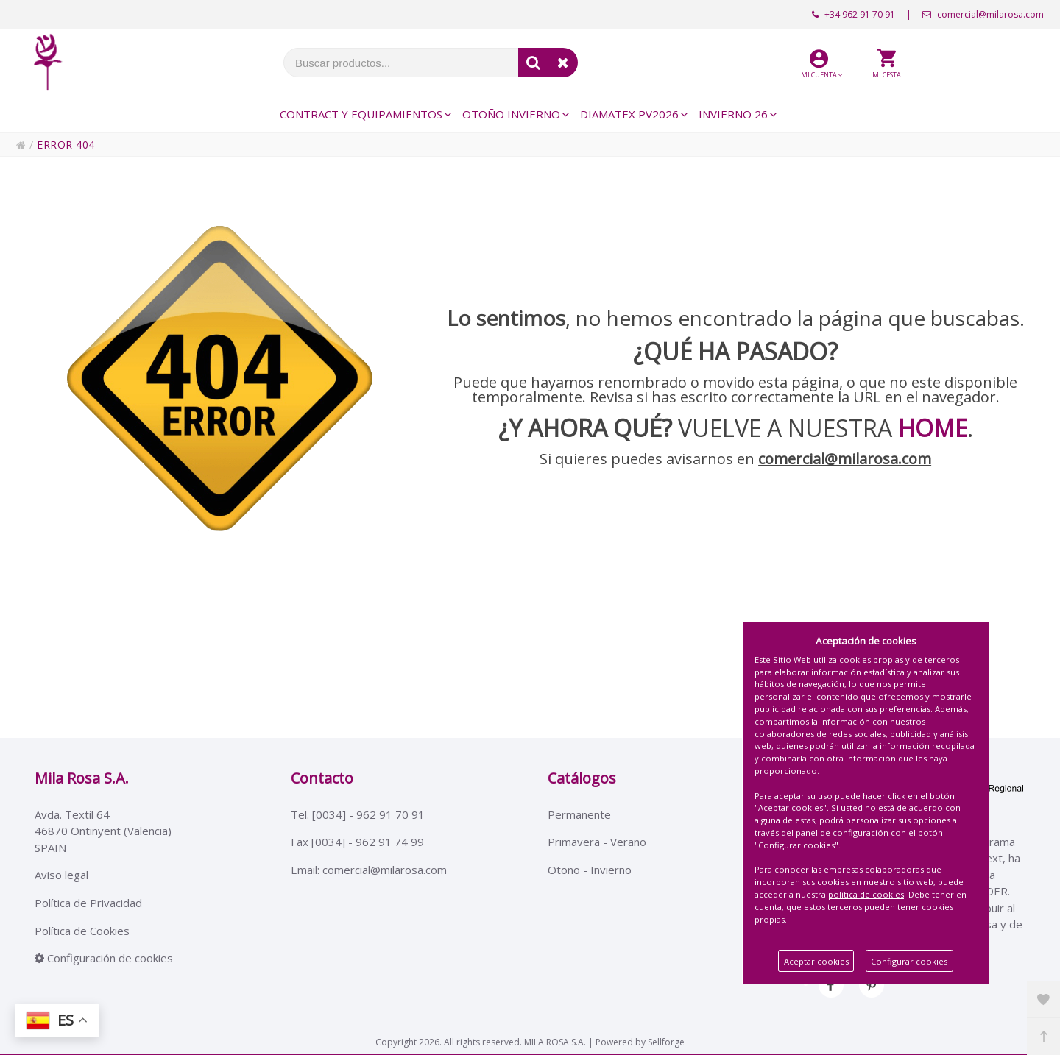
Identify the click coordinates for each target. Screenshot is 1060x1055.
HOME (932, 428)
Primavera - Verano (597, 843)
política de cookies (866, 894)
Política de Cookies (82, 933)
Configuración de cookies (104, 960)
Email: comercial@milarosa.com (369, 871)
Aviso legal (61, 876)
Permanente (579, 814)
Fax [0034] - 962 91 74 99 (357, 843)
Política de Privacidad (88, 904)
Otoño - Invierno (590, 871)
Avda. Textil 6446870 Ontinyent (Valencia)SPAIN (103, 831)
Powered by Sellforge (640, 1040)
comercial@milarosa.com (983, 14)
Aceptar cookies (816, 961)
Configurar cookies (909, 961)
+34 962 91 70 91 (853, 14)
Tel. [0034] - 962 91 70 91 (358, 814)
